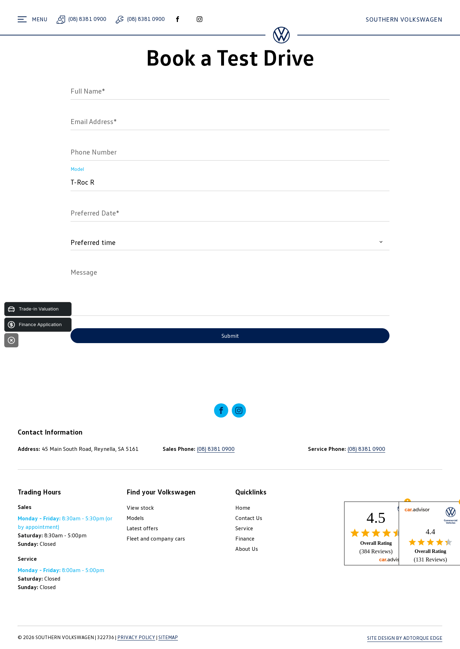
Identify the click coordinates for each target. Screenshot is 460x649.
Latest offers (142, 528)
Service (244, 528)
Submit (230, 335)
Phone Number (94, 151)
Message (84, 272)
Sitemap (168, 637)
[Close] (11, 340)
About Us (246, 548)
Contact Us (248, 517)
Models (135, 517)
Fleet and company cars (156, 538)
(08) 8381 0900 (80, 18)
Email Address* (94, 121)
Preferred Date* (95, 212)
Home (242, 507)
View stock (140, 507)
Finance (244, 538)
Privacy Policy (136, 637)
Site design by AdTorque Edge (404, 638)
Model (77, 169)
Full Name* (88, 90)
